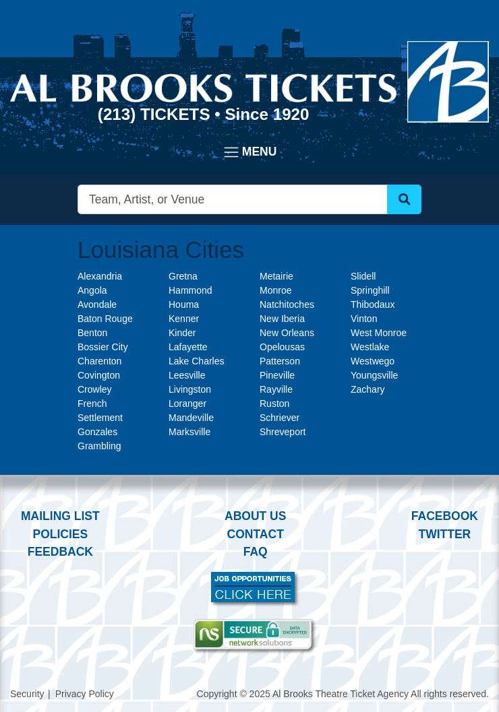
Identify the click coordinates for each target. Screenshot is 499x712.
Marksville (189, 431)
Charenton (99, 361)
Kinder (182, 332)
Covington (99, 375)
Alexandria (100, 276)
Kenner (184, 318)
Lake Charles (197, 361)
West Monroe (379, 332)
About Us (255, 516)
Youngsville (374, 375)
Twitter (445, 534)
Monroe (275, 290)
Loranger (187, 403)
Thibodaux (372, 304)
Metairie (276, 276)
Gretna (183, 276)
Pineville (277, 375)
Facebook (444, 516)
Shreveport (282, 431)
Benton (92, 332)
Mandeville (191, 417)
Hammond (190, 290)
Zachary (368, 389)
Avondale (97, 304)
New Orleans (287, 332)
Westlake (370, 347)
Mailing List (60, 516)
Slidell (363, 276)
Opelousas (282, 347)
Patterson (280, 361)
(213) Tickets (156, 114)
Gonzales (97, 431)
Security (27, 693)
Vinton (364, 318)
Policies (60, 534)
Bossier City (103, 347)
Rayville (276, 389)
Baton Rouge (105, 318)
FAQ (255, 551)
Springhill (370, 290)
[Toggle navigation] (250, 152)
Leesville (187, 375)
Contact (255, 534)
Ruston (274, 403)
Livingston (190, 389)
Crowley (95, 389)
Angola (92, 290)
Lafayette (188, 347)
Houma (184, 304)
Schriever (279, 417)
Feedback (60, 551)
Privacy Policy (84, 693)
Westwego (372, 361)
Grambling (99, 446)
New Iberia (282, 318)
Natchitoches (287, 304)
